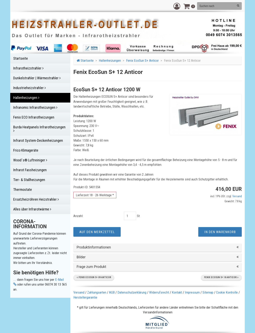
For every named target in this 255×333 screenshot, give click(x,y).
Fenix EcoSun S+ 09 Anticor (94, 277)
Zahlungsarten (96, 292)
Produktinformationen (158, 247)
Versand (237, 196)
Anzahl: (78, 216)
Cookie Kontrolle (227, 292)
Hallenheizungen (110, 60)
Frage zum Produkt (158, 267)
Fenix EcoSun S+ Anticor (142, 60)
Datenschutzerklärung (131, 292)
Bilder (158, 257)
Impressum (192, 292)
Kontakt (177, 292)
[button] (176, 6)
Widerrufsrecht (159, 292)
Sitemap (207, 292)
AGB (112, 292)
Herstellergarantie (85, 297)
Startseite (85, 60)
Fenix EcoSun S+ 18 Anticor (221, 277)
